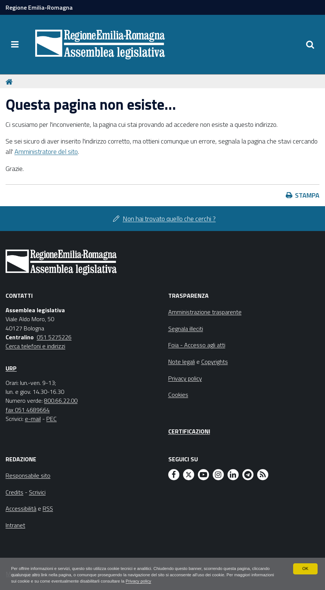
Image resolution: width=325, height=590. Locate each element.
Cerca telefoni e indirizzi (35, 346)
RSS (48, 508)
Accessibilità (21, 508)
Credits (14, 492)
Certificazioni (189, 431)
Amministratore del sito (46, 151)
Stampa (307, 195)
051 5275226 (54, 337)
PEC (51, 418)
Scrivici (37, 492)
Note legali (181, 361)
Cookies (178, 394)
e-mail (33, 418)
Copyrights (214, 361)
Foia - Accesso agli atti (196, 344)
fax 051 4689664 (28, 409)
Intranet (15, 525)
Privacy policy (189, 581)
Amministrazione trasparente (205, 311)
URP (11, 368)
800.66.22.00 (60, 400)
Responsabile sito (28, 475)
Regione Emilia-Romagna (39, 7)
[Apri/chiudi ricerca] (310, 44)
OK (305, 567)
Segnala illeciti (185, 328)
